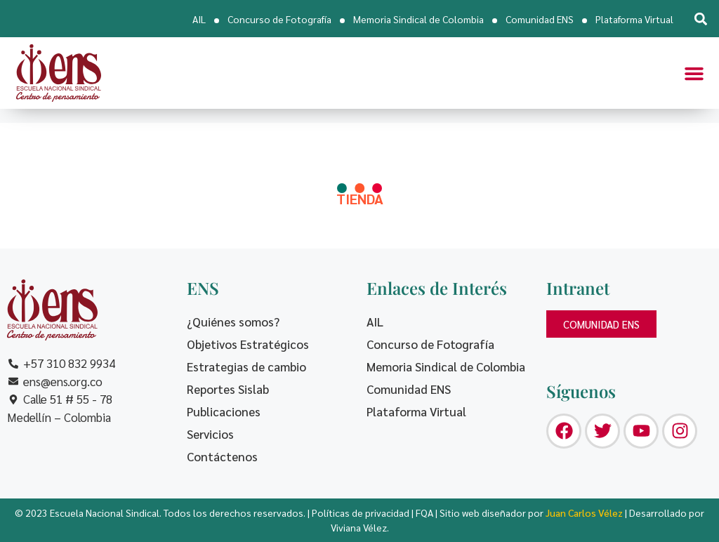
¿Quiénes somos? (233, 321)
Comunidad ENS (540, 19)
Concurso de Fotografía (279, 19)
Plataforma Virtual (634, 19)
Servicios (210, 434)
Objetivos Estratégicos (248, 344)
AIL (199, 19)
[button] (700, 18)
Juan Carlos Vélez (584, 512)
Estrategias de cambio (246, 366)
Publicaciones (223, 411)
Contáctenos (222, 456)
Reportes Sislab (228, 389)
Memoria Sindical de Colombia (418, 19)
